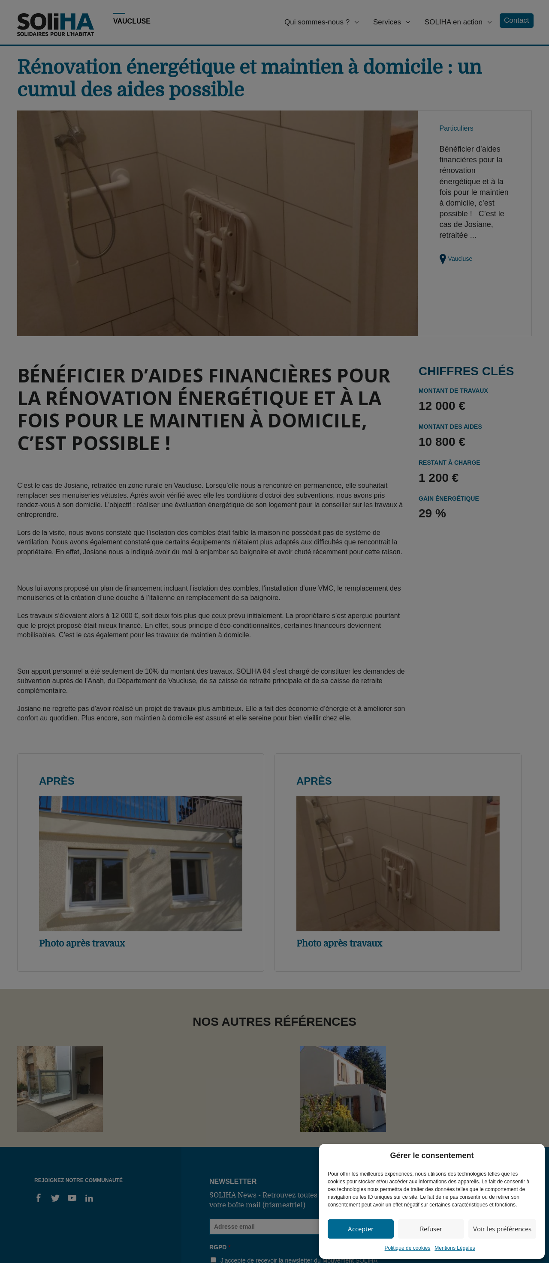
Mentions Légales (454, 1248)
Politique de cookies (408, 1248)
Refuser (431, 1228)
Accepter (361, 1228)
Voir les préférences (502, 1228)
